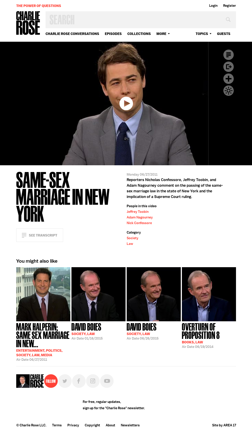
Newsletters (130, 425)
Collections (139, 34)
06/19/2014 (209, 335)
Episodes (113, 34)
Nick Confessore (139, 223)
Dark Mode (228, 90)
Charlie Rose (28, 23)
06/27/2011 (43, 341)
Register (229, 5)
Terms (57, 425)
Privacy (73, 425)
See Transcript (43, 235)
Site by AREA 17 (224, 425)
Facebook (79, 381)
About (110, 425)
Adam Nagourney (140, 217)
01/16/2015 (87, 331)
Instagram (93, 381)
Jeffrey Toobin (138, 211)
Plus (228, 79)
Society (132, 238)
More (161, 34)
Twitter (65, 381)
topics (202, 34)
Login (213, 5)
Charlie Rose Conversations (72, 34)
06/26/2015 (143, 331)
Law (130, 243)
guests (223, 34)
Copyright (92, 425)
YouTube (107, 381)
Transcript (228, 55)
